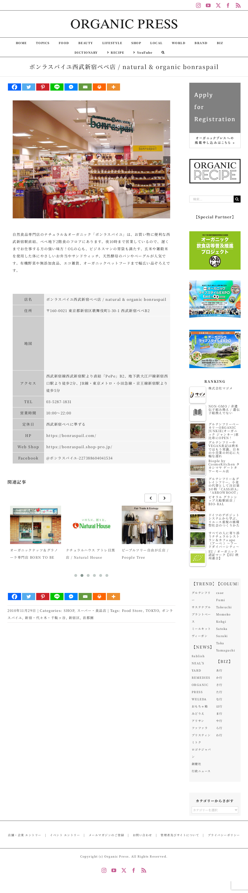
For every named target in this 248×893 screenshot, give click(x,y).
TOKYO (152, 610)
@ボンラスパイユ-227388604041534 (79, 457)
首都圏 (88, 617)
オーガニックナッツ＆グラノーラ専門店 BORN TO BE (34, 554)
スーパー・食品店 (91, 610)
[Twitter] (28, 87)
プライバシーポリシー (224, 835)
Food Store (132, 610)
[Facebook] (14, 87)
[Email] (85, 87)
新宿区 (74, 617)
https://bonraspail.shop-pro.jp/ (79, 446)
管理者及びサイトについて (180, 835)
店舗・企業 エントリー (24, 835)
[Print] (99, 87)
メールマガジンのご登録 (106, 835)
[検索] (237, 199)
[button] (163, 52)
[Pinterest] (42, 87)
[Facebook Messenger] (71, 87)
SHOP (69, 610)
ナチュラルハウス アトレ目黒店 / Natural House (90, 554)
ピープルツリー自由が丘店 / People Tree (145, 554)
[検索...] (211, 199)
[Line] (56, 87)
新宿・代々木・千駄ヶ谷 (45, 617)
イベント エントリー (65, 835)
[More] (113, 87)
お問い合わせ (142, 835)
